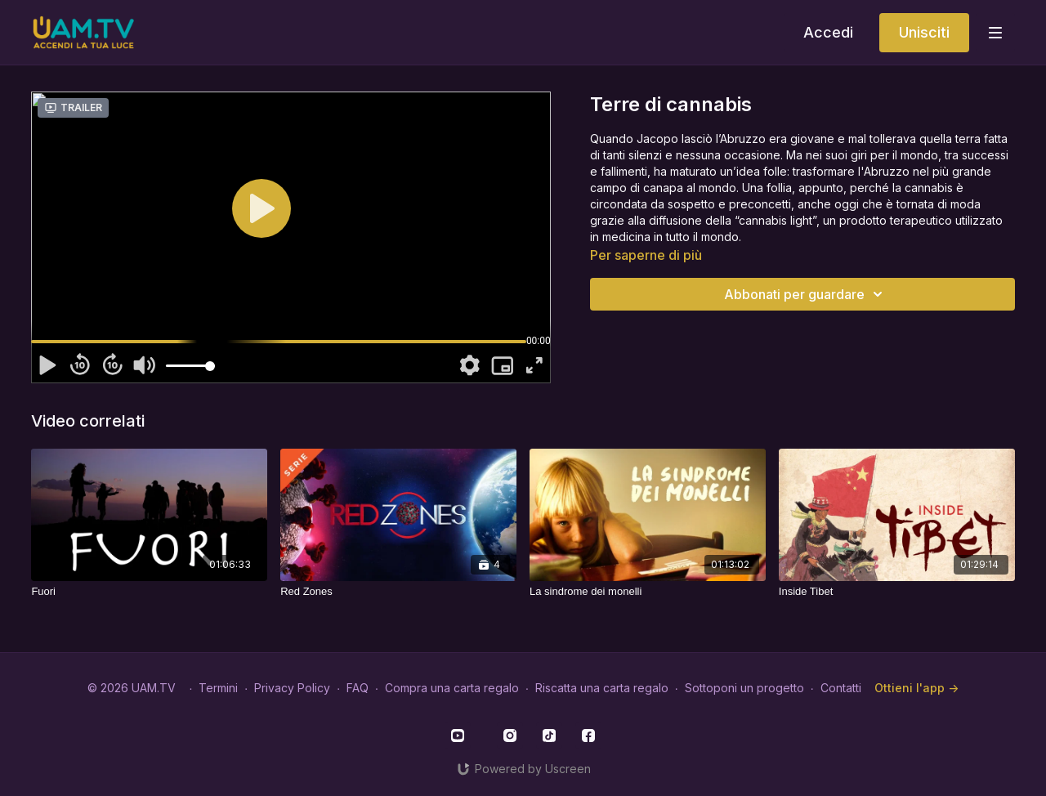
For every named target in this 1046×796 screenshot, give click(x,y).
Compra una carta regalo (452, 688)
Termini (218, 688)
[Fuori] (149, 592)
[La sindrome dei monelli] (648, 592)
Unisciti (924, 32)
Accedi (828, 32)
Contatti (840, 688)
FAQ (357, 688)
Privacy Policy (292, 688)
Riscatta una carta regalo (601, 688)
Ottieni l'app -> (916, 688)
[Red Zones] (398, 592)
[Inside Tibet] (897, 592)
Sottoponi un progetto (744, 688)
